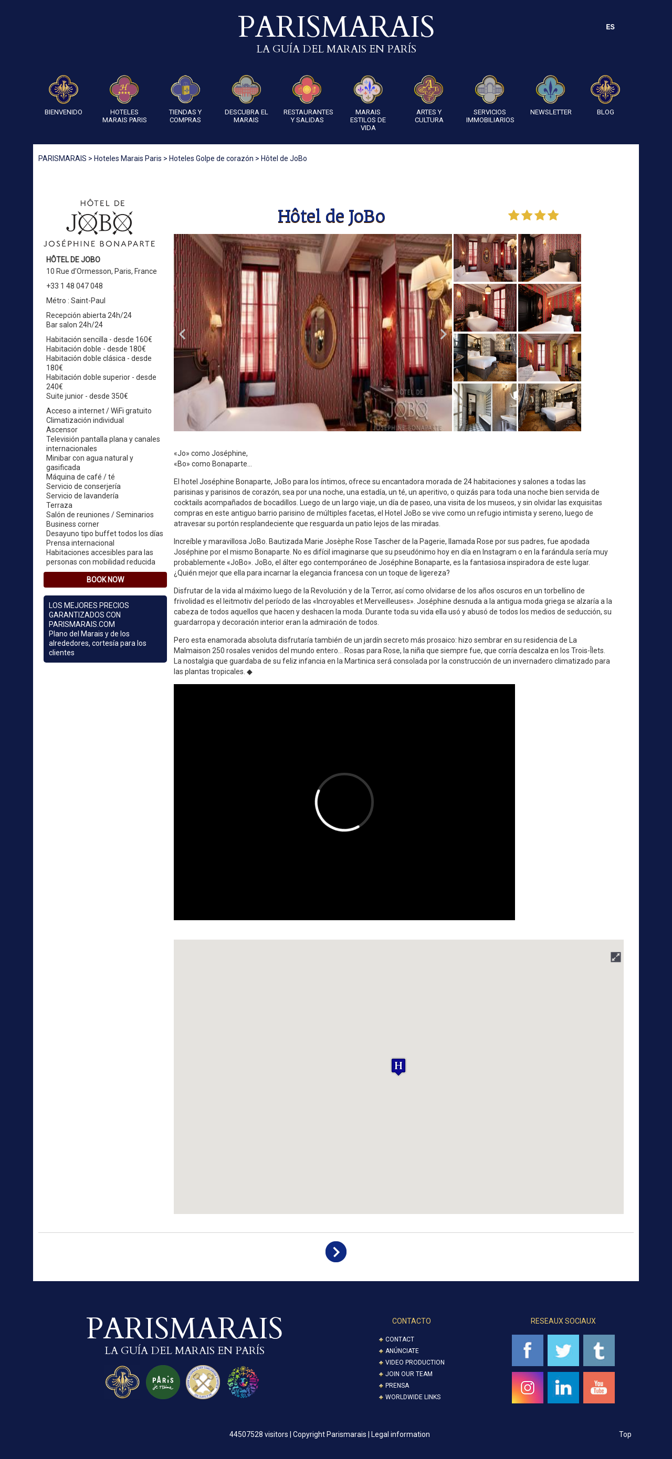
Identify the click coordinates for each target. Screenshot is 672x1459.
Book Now (105, 580)
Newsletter (551, 95)
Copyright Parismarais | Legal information (361, 1434)
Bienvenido (63, 95)
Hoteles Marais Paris (124, 99)
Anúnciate (402, 1351)
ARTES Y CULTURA (429, 99)
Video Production (415, 1362)
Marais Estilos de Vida (368, 103)
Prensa (397, 1385)
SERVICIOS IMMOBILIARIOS (489, 99)
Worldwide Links (412, 1397)
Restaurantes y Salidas (307, 99)
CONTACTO (411, 1321)
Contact (399, 1339)
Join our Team (409, 1374)
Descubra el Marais (246, 99)
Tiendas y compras (185, 99)
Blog (605, 95)
